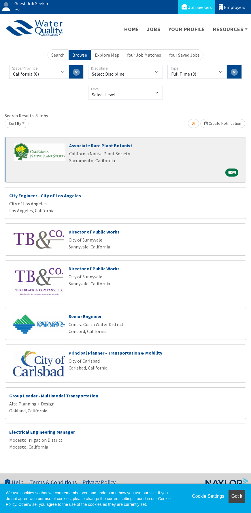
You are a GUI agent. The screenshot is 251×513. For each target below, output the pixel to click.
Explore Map (107, 55)
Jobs (153, 29)
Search (58, 55)
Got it (236, 496)
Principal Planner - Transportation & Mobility (115, 353)
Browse (79, 55)
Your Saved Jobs (184, 55)
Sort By (15, 123)
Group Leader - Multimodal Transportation (53, 396)
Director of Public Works (94, 232)
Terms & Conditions (53, 482)
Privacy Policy (99, 482)
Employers (232, 7)
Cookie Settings (208, 496)
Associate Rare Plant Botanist (100, 145)
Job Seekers (197, 7)
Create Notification (222, 123)
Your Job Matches (144, 55)
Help (14, 482)
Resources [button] (228, 29)
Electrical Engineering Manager (42, 432)
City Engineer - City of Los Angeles (45, 195)
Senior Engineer (85, 316)
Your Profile (187, 29)
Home (131, 29)
